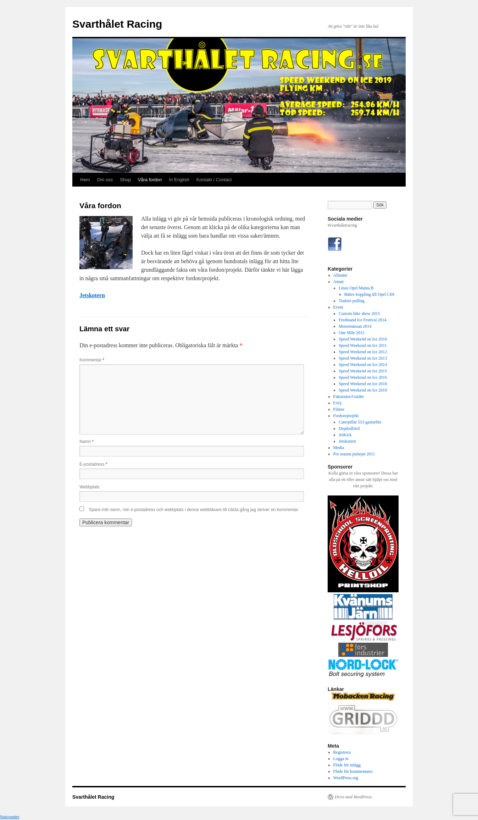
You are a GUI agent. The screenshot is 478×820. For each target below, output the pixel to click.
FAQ (337, 402)
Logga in (341, 758)
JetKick (345, 434)
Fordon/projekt (346, 415)
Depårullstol (349, 428)
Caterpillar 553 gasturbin (360, 422)
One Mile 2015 (352, 332)
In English (179, 179)
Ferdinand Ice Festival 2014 (362, 319)
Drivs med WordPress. (354, 796)
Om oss (105, 179)
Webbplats (89, 486)
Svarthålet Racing (117, 24)
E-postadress (93, 464)
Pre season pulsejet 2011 (354, 453)
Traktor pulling (352, 300)
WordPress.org (345, 777)
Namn (86, 441)
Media (338, 447)
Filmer (339, 409)
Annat (338, 281)
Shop (125, 179)
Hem (85, 179)
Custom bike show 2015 (359, 313)
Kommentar (91, 360)
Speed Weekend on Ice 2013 (363, 358)
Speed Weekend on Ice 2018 (363, 383)
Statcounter (10, 816)
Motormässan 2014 (355, 326)
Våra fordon (150, 179)
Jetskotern (92, 295)
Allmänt (340, 275)
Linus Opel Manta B (356, 288)
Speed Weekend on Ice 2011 (363, 345)
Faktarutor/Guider (348, 396)
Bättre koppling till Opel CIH (369, 294)
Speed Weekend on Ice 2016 (363, 377)
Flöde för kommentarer (353, 771)
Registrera (342, 752)
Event (338, 307)
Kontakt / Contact (214, 179)
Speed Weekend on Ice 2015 (363, 371)
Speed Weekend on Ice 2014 (363, 364)
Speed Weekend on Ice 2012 (363, 351)
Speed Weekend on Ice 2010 (363, 339)
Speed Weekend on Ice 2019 (363, 390)
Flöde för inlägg (347, 765)
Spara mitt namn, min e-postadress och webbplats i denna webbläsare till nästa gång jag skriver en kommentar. (194, 509)
